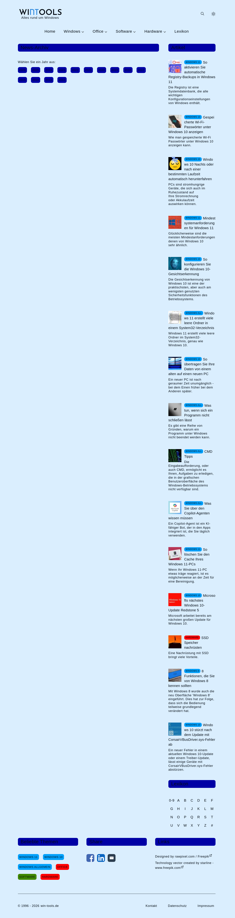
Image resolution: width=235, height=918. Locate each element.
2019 (115, 69)
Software (124, 31)
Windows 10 (53, 856)
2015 (22, 79)
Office (98, 31)
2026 (22, 69)
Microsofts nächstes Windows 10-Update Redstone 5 (191, 603)
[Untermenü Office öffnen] (105, 31)
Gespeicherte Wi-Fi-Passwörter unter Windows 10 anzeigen (191, 124)
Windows (72, 31)
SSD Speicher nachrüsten (196, 642)
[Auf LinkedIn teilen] (101, 858)
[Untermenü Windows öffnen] (82, 31)
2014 (35, 79)
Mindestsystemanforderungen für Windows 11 (199, 223)
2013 (49, 79)
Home (50, 31)
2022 (75, 69)
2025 (35, 69)
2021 (88, 69)
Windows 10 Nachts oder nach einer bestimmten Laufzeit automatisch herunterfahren (191, 169)
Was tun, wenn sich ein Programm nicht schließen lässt (190, 413)
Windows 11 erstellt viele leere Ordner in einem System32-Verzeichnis (191, 320)
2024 (49, 69)
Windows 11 (28, 856)
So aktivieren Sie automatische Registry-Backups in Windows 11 (191, 72)
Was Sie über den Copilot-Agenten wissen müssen (189, 511)
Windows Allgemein (34, 866)
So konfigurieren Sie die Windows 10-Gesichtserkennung (189, 266)
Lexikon (181, 31)
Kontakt (151, 906)
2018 (128, 69)
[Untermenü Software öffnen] (134, 31)
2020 (101, 69)
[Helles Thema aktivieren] (213, 14)
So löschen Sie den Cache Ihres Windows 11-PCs (188, 557)
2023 (62, 69)
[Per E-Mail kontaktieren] (111, 858)
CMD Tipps (198, 454)
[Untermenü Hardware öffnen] (164, 31)
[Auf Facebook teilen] (90, 858)
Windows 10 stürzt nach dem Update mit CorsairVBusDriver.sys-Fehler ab (191, 734)
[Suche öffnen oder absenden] (202, 13)
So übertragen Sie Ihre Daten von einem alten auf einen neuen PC (191, 366)
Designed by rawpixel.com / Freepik (182, 856)
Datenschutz (177, 906)
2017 (141, 69)
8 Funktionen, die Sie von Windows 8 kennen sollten (191, 678)
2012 (62, 79)
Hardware (153, 31)
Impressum (206, 906)
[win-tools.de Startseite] (40, 13)
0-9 (171, 800)
